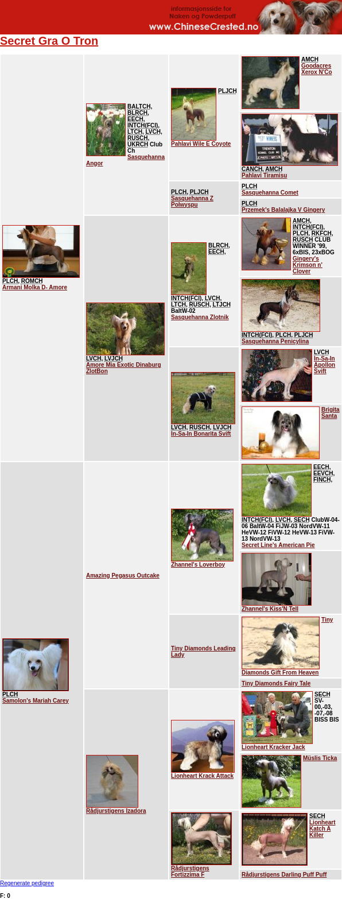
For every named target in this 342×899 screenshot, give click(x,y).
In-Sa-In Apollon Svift (324, 364)
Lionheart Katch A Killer (322, 828)
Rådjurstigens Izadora (116, 811)
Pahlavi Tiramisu (264, 175)
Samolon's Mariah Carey (35, 701)
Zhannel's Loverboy (198, 564)
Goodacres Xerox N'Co (316, 69)
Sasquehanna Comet (270, 192)
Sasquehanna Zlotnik (200, 317)
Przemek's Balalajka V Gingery (283, 210)
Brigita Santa (330, 412)
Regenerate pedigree (27, 883)
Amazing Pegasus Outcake (123, 575)
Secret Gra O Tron (49, 40)
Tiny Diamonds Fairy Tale (276, 683)
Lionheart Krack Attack (202, 776)
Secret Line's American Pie (278, 545)
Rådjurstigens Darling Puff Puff (284, 874)
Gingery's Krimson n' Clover (307, 264)
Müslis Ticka (320, 758)
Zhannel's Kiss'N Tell (270, 609)
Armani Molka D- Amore (34, 287)
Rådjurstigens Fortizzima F (190, 871)
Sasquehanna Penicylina (275, 341)
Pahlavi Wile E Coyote (201, 144)
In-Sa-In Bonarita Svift (201, 434)
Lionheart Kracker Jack (273, 747)
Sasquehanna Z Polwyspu (192, 201)
